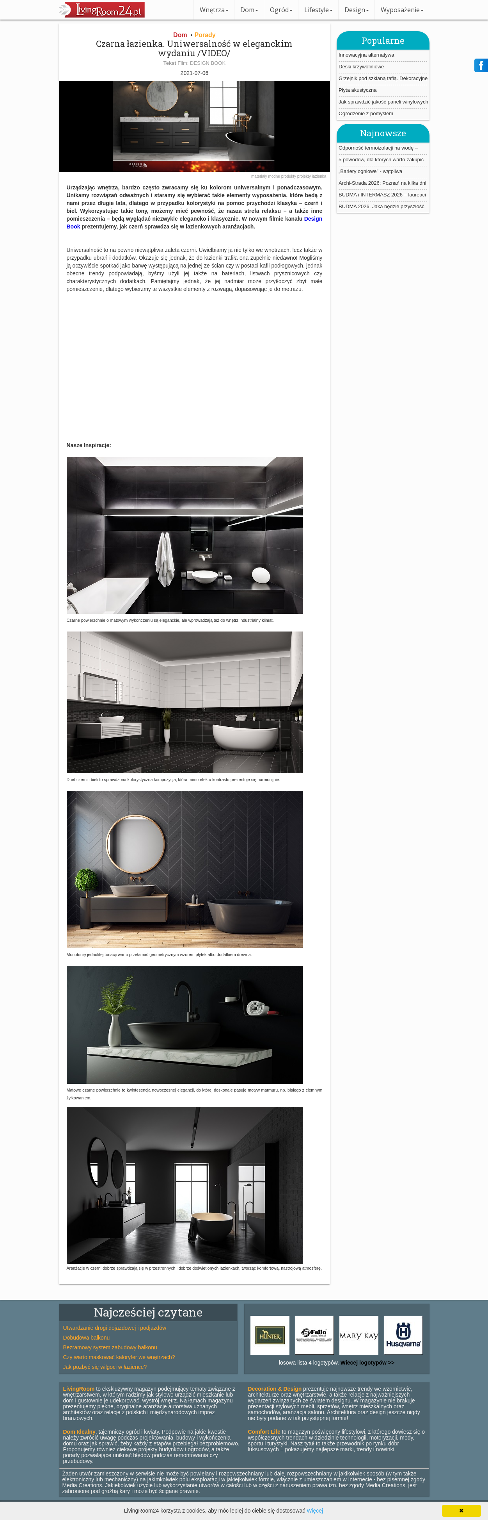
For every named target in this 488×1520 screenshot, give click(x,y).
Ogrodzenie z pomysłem (366, 113)
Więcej (315, 1511)
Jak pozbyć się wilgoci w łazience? (105, 1367)
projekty (304, 176)
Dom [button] (249, 9)
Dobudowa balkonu (86, 1337)
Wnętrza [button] (214, 9)
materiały (259, 176)
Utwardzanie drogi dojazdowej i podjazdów (115, 1328)
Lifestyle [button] (318, 9)
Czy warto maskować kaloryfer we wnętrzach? (119, 1357)
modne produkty (282, 176)
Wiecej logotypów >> (366, 1362)
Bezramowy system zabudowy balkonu (110, 1347)
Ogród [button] (281, 9)
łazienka (319, 176)
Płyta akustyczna (358, 90)
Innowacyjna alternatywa (366, 55)
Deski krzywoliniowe (361, 67)
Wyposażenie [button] (402, 9)
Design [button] (356, 9)
